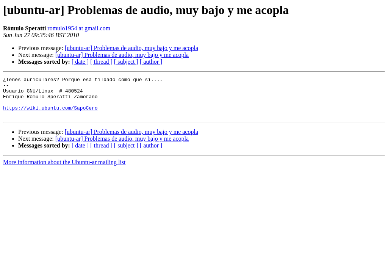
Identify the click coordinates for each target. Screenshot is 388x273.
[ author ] (151, 61)
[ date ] (80, 61)
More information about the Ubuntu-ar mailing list (64, 170)
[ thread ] (101, 61)
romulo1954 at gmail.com (78, 28)
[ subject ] (126, 61)
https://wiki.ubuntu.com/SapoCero (50, 114)
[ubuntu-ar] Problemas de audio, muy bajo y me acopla (131, 48)
